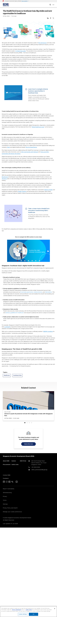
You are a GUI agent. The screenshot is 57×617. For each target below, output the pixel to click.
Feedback (6, 478)
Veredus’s (4, 178)
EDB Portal (23, 461)
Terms (4, 500)
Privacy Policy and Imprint (10, 508)
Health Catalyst (22, 191)
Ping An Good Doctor (31, 147)
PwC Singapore (42, 42)
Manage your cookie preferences (12, 511)
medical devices (38, 292)
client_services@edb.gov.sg (39, 469)
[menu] (53, 4)
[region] (28, 611)
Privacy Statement (16, 609)
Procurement (6, 464)
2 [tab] (27, 423)
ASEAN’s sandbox (48, 331)
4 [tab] (32, 423)
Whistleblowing (7, 492)
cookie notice (29, 609)
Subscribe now (28, 444)
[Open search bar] (50, 5)
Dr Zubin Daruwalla (20, 51)
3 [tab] (29, 423)
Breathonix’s (5, 176)
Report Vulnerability (8, 488)
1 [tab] (25, 423)
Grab (8, 147)
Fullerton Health (48, 189)
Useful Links (14, 464)
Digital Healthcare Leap (38, 127)
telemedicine (48, 292)
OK (33, 614)
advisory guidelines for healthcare (15, 312)
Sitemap (5, 504)
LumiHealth (7, 326)
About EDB (6, 461)
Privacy (5, 496)
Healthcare (7, 375)
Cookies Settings (23, 614)
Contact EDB (6, 475)
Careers (13, 461)
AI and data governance (26, 292)
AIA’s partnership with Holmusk (29, 152)
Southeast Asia (17, 375)
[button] (25, 1)
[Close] (54, 608)
